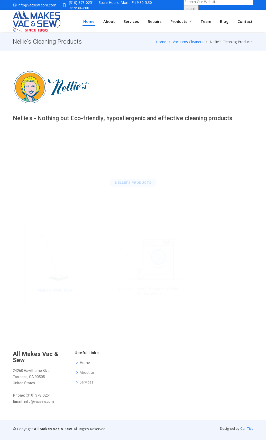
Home (89, 21)
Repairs (155, 21)
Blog (224, 21)
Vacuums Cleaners (188, 43)
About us (87, 372)
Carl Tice (246, 428)
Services (131, 21)
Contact (245, 21)
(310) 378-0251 (81, 2)
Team (205, 21)
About (109, 21)
